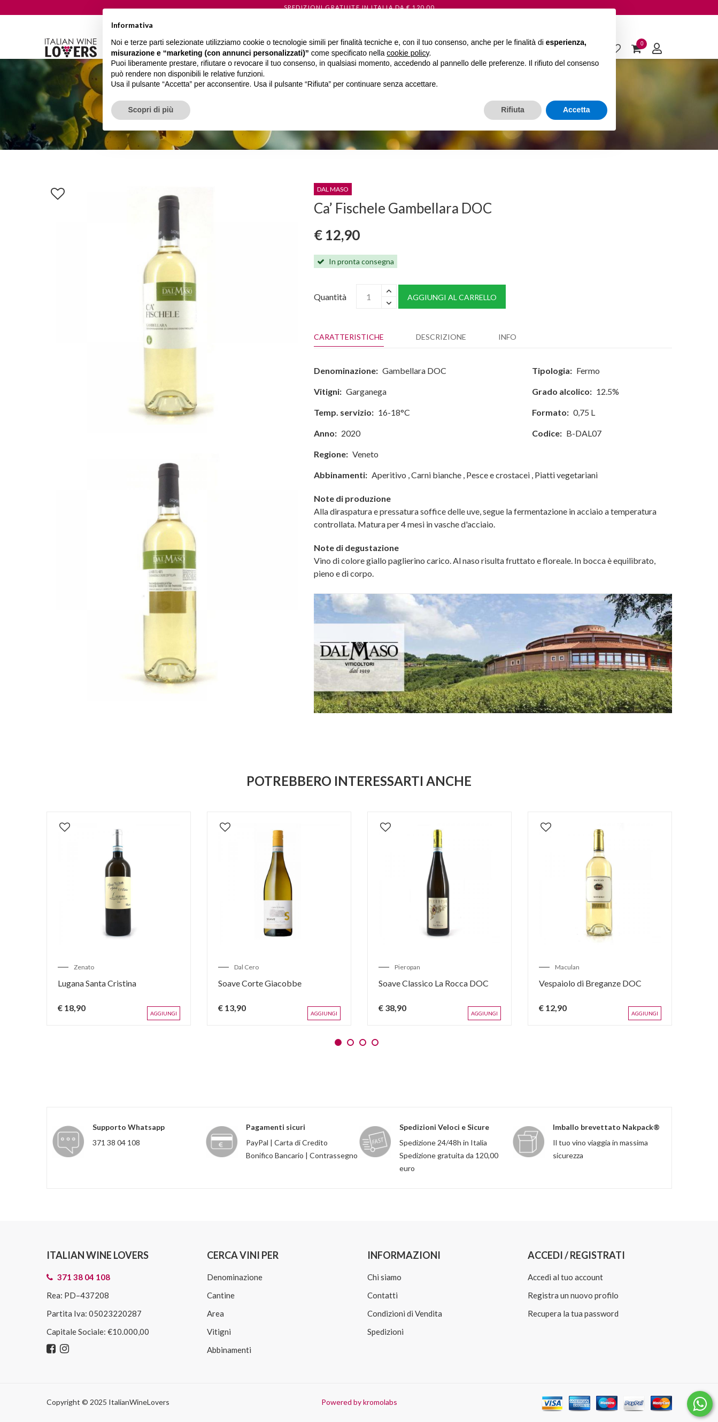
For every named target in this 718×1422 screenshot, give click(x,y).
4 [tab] (375, 1042)
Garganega (366, 391)
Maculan (567, 967)
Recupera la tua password (573, 1313)
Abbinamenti (229, 1350)
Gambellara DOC (414, 370)
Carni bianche (436, 475)
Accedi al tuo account (565, 1277)
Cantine (221, 1295)
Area (215, 1313)
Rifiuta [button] (512, 109)
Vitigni (219, 1331)
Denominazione (235, 1277)
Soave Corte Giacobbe (260, 983)
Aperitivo (389, 475)
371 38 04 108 (116, 1142)
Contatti (382, 1295)
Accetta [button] (576, 109)
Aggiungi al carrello (452, 297)
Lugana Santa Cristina (97, 983)
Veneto (365, 454)
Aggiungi (163, 1013)
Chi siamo (384, 1277)
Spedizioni (385, 1331)
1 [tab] (338, 1042)
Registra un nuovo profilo (573, 1295)
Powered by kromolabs (359, 1401)
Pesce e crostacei (498, 475)
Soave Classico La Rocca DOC (434, 983)
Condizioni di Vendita (404, 1313)
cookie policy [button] (408, 52)
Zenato (84, 967)
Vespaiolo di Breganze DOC (590, 983)
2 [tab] (350, 1042)
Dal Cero (246, 967)
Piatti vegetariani (566, 475)
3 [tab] (362, 1042)
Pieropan (407, 967)
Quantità (330, 297)
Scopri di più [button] (151, 109)
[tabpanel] (118, 919)
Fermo (588, 370)
